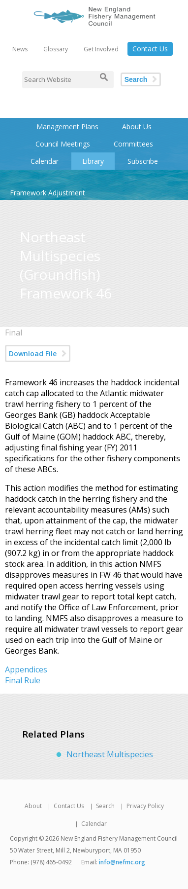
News (20, 49)
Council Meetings (62, 143)
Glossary (55, 49)
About (33, 806)
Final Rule (22, 680)
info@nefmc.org (122, 862)
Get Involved (101, 49)
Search (136, 79)
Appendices (26, 669)
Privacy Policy (145, 806)
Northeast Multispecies (109, 754)
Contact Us (150, 48)
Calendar (45, 161)
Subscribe (142, 161)
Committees (133, 143)
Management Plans (67, 126)
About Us (137, 126)
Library (93, 161)
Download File (33, 353)
